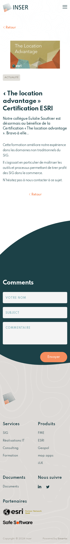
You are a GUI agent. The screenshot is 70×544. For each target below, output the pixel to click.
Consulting (10, 448)
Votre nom (16, 297)
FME (41, 433)
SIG (5, 433)
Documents (11, 486)
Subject (12, 312)
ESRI (41, 440)
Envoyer (53, 357)
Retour (11, 27)
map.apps (45, 455)
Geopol (43, 448)
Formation (10, 455)
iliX (40, 463)
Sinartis (62, 538)
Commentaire (18, 327)
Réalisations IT (14, 440)
